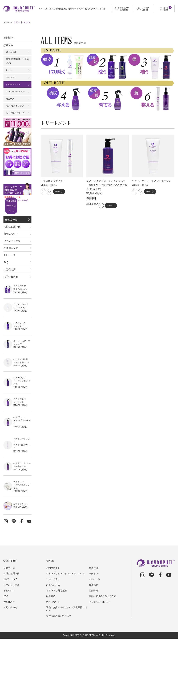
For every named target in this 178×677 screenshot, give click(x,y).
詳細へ (65, 192)
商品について (10, 249)
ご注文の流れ (53, 617)
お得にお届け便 (12, 238)
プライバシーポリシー (101, 640)
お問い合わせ (10, 313)
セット (9, 72)
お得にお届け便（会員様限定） (17, 62)
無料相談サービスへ (16, 213)
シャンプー (12, 80)
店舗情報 (94, 628)
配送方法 (51, 634)
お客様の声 (9, 302)
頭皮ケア (10, 104)
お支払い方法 (53, 623)
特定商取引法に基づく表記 (103, 634)
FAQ (5, 292)
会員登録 (94, 606)
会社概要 (94, 623)
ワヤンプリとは (12, 260)
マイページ (95, 617)
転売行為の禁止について (59, 654)
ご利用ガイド (10, 270)
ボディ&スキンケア (16, 111)
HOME (7, 22)
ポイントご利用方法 (57, 628)
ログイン (94, 611)
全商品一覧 (12, 228)
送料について (53, 640)
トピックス (9, 281)
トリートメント (14, 88)
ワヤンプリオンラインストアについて (67, 611)
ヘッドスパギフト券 (17, 119)
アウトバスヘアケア (17, 96)
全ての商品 (12, 52)
